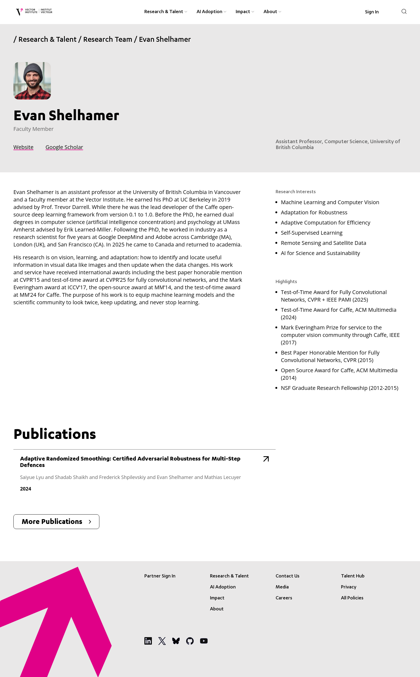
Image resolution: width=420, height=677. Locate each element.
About (217, 609)
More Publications (56, 523)
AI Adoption (223, 587)
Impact (217, 598)
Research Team (107, 40)
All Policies (352, 598)
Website (23, 147)
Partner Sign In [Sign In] (159, 576)
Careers (284, 598)
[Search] (404, 11)
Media (282, 587)
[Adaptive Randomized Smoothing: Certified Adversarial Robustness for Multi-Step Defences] (144, 476)
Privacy (348, 587)
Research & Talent (47, 40)
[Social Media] (148, 641)
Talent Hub (353, 576)
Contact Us (287, 576)
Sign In (372, 12)
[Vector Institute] (34, 12)
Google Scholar (64, 147)
